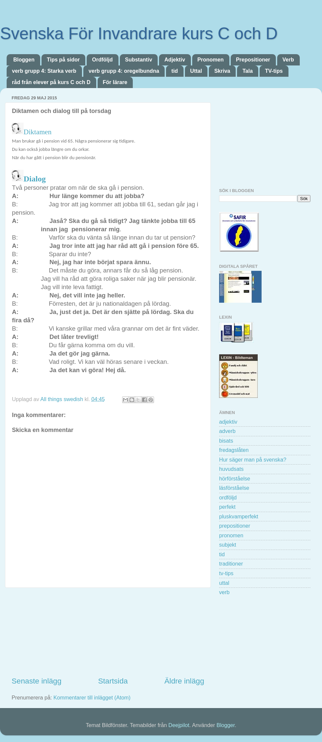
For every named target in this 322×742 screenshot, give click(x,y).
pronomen (231, 535)
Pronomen (211, 59)
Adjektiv (174, 59)
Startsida (112, 681)
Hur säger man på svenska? (252, 460)
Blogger (225, 725)
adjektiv (228, 422)
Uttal (196, 71)
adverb (227, 431)
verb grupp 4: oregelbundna (124, 71)
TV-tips (273, 71)
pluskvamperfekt (238, 516)
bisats (226, 441)
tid (174, 71)
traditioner (231, 564)
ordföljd (228, 497)
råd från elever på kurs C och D (51, 82)
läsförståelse (234, 488)
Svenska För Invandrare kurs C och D (139, 33)
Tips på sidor (63, 59)
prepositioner (234, 526)
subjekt (227, 545)
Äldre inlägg (184, 681)
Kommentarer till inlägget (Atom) (91, 697)
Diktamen (38, 132)
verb (224, 592)
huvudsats (231, 469)
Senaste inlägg (36, 681)
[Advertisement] (108, 631)
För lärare (115, 82)
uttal (224, 583)
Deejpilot (178, 725)
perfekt (227, 507)
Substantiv (138, 59)
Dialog (35, 178)
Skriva (222, 71)
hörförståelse (234, 478)
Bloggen (24, 59)
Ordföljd (102, 59)
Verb (288, 59)
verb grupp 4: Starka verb (44, 71)
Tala (247, 71)
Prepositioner (253, 59)
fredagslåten (234, 450)
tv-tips (226, 573)
